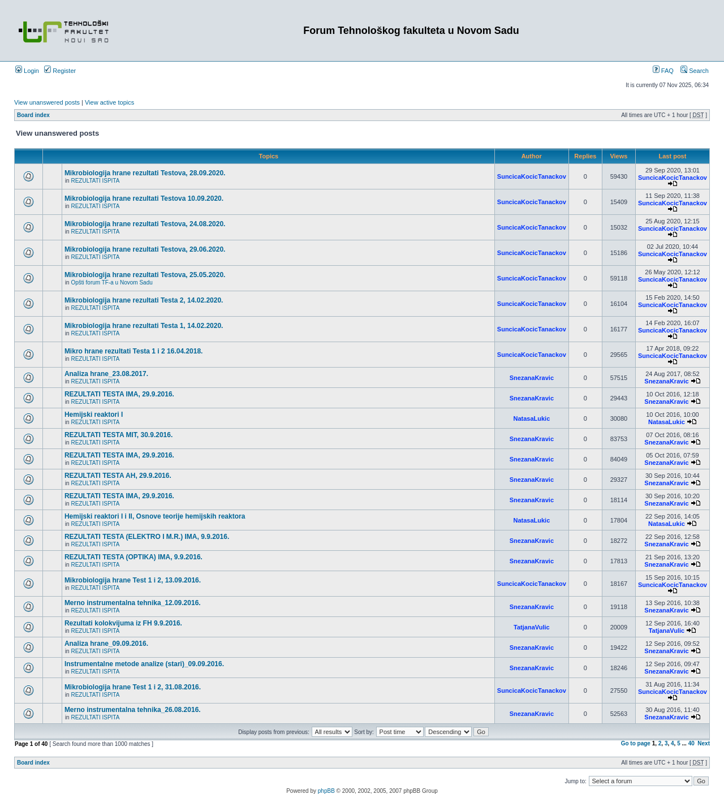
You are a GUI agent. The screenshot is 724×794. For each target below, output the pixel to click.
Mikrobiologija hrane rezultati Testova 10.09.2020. (143, 198)
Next (703, 743)
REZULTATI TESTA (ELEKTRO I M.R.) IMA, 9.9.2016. (146, 537)
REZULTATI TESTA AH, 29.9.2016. (117, 476)
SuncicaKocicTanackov (531, 176)
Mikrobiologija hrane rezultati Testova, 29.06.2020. (145, 249)
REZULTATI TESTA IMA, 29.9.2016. (119, 394)
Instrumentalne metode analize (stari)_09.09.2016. (144, 664)
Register (60, 70)
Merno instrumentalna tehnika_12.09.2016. (132, 603)
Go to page (635, 743)
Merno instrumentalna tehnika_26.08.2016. (132, 710)
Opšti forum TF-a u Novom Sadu (111, 282)
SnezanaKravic (532, 377)
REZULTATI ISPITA (95, 181)
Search (694, 70)
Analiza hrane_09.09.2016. (106, 644)
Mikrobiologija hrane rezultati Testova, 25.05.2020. (145, 275)
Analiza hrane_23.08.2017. (106, 374)
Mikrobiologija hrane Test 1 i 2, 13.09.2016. (132, 580)
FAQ (663, 70)
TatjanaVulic (532, 627)
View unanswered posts (47, 102)
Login (27, 70)
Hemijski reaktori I (93, 414)
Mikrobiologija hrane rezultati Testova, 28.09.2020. (145, 173)
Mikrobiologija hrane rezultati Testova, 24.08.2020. (145, 224)
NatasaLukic (531, 418)
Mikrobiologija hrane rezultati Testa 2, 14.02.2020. (143, 300)
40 (691, 743)
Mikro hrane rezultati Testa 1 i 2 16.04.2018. (133, 351)
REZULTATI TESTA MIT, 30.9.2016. (118, 435)
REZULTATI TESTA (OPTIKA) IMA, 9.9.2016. (133, 557)
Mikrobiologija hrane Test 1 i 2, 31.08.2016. (132, 687)
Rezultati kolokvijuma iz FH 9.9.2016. (123, 623)
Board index (33, 115)
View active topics (109, 102)
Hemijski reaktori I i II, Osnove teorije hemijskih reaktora (154, 516)
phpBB (326, 791)
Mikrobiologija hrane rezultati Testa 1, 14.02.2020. (143, 326)
